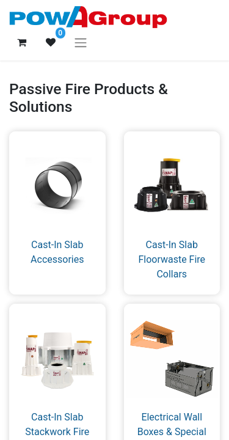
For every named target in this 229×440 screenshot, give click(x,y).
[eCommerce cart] (21, 42)
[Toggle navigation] (80, 42)
